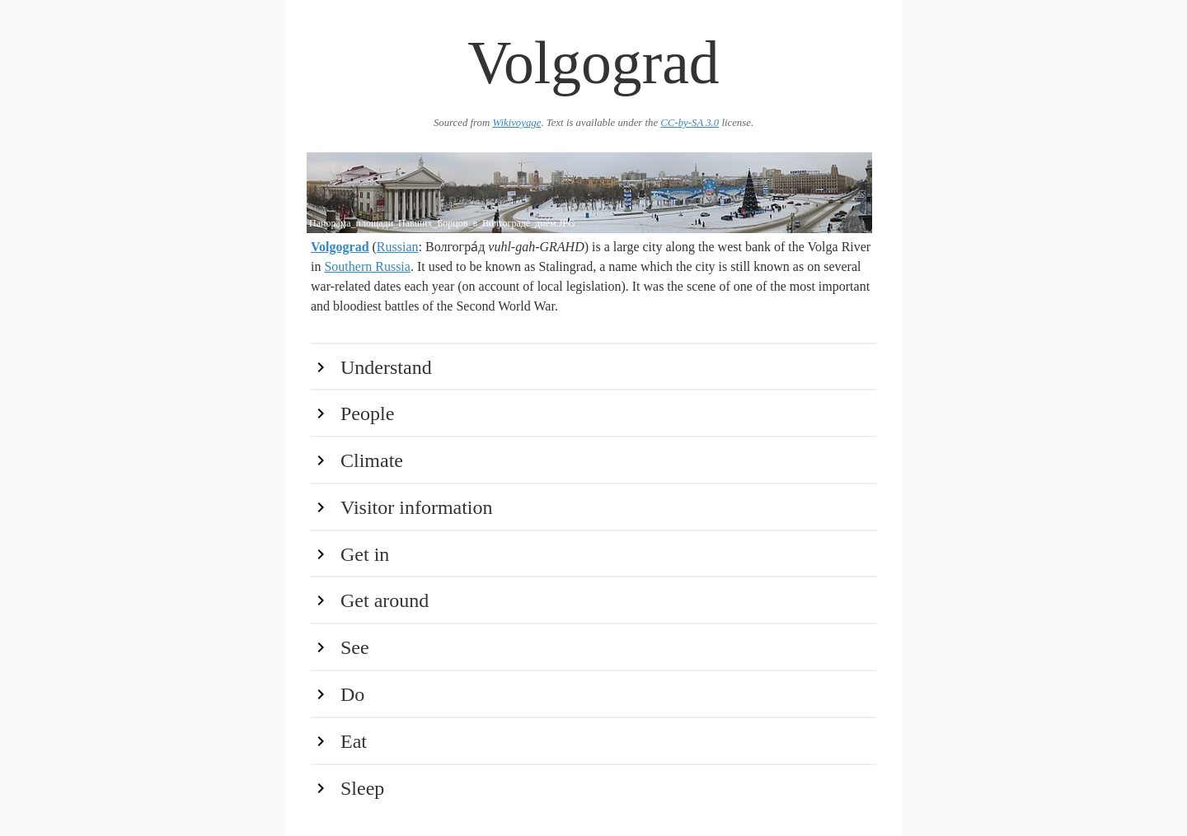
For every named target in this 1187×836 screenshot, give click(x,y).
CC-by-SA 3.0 (689, 122)
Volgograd (340, 247)
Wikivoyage (516, 122)
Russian (398, 247)
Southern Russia (367, 266)
